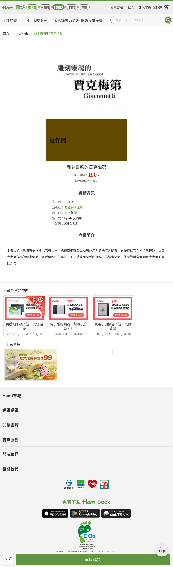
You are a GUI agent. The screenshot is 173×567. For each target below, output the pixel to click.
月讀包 (45, 7)
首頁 (6, 33)
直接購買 (93, 559)
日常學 (71, 7)
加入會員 (145, 6)
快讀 (84, 7)
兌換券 (157, 6)
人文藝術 (22, 33)
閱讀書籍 (116, 6)
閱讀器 (58, 7)
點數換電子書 (92, 20)
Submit (168, 20)
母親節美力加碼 (66, 20)
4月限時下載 (37, 20)
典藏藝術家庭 (73, 207)
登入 (131, 6)
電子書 (32, 7)
